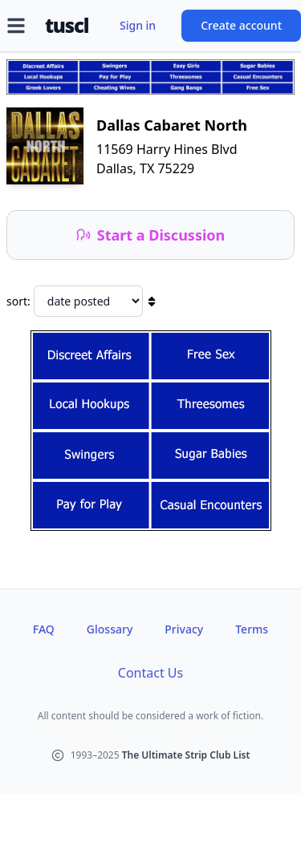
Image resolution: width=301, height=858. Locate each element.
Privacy (184, 629)
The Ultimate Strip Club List (186, 755)
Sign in (138, 25)
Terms (251, 629)
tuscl (66, 25)
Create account (241, 25)
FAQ (44, 629)
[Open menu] (16, 26)
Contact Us (150, 673)
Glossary (109, 629)
